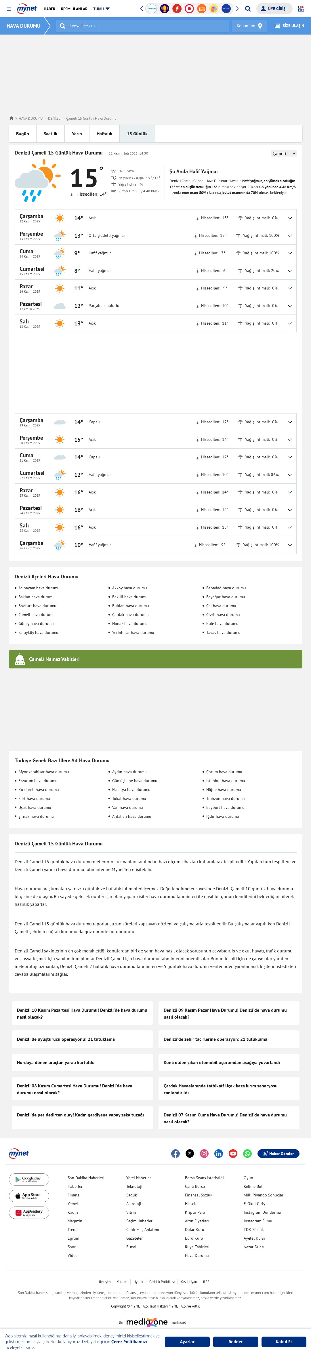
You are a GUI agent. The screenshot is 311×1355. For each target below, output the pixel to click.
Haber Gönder (278, 1153)
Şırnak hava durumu (36, 816)
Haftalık (104, 133)
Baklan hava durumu (36, 596)
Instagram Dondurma (262, 1212)
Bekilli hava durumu (130, 596)
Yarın (77, 133)
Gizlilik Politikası (162, 1281)
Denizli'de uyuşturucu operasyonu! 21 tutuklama (66, 1039)
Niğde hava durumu (223, 789)
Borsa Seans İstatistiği (204, 1177)
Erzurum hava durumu (38, 780)
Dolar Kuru (194, 1229)
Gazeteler (134, 1238)
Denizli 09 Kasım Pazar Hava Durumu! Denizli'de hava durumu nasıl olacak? (225, 1013)
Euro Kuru (194, 1238)
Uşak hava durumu (34, 807)
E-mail (132, 1246)
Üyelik (138, 1281)
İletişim (105, 1281)
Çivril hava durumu (223, 614)
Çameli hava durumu (36, 614)
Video (73, 1255)
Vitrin (131, 1212)
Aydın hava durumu (129, 771)
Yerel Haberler (138, 1177)
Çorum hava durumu (224, 771)
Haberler (75, 1186)
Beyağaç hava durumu (225, 596)
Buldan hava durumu (130, 605)
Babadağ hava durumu (226, 587)
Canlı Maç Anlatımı (142, 1229)
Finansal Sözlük (198, 1195)
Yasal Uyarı (189, 1281)
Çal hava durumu (221, 605)
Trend (73, 1229)
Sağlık (131, 1195)
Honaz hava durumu (130, 623)
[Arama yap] (248, 8)
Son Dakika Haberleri (86, 1177)
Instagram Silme (258, 1220)
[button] (9, 9)
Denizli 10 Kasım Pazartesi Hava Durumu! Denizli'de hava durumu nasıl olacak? (82, 1013)
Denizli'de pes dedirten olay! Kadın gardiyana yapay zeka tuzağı (80, 1115)
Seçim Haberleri (140, 1220)
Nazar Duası (254, 1246)
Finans (73, 1195)
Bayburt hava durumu (225, 807)
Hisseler (192, 1203)
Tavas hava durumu (223, 632)
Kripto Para (195, 1212)
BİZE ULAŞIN (289, 26)
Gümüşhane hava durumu (134, 780)
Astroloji (133, 1203)
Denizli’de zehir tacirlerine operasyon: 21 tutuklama (215, 1039)
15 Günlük (137, 133)
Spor (72, 1246)
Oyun (248, 1177)
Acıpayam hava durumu (39, 587)
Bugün (22, 133)
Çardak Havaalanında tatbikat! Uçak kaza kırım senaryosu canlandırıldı (221, 1089)
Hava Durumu (197, 1255)
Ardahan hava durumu (131, 816)
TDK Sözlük (254, 1229)
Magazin (75, 1220)
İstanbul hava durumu (225, 780)
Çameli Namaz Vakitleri (54, 659)
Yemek (73, 1203)
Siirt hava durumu (34, 798)
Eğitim (73, 1238)
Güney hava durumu (36, 623)
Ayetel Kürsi (254, 1238)
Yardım (122, 1281)
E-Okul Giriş (254, 1203)
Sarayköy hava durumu (38, 632)
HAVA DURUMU (24, 25)
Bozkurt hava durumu (37, 605)
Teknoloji (134, 1186)
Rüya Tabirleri (197, 1246)
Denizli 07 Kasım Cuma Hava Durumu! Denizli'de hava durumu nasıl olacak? (225, 1118)
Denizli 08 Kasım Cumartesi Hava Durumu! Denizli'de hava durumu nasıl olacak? (74, 1089)
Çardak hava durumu (130, 614)
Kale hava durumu (222, 623)
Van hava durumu (127, 807)
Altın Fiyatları (197, 1220)
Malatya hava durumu (131, 789)
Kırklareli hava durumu (38, 789)
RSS (206, 1281)
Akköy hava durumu (129, 587)
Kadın (73, 1212)
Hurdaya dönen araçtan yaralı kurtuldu (56, 1062)
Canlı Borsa (195, 1186)
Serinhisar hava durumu (133, 632)
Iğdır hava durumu (222, 816)
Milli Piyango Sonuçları (264, 1195)
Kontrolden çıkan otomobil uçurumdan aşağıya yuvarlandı (222, 1062)
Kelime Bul (253, 1186)
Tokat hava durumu (129, 798)
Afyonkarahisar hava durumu (43, 771)
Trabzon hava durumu (225, 798)
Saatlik (50, 133)
